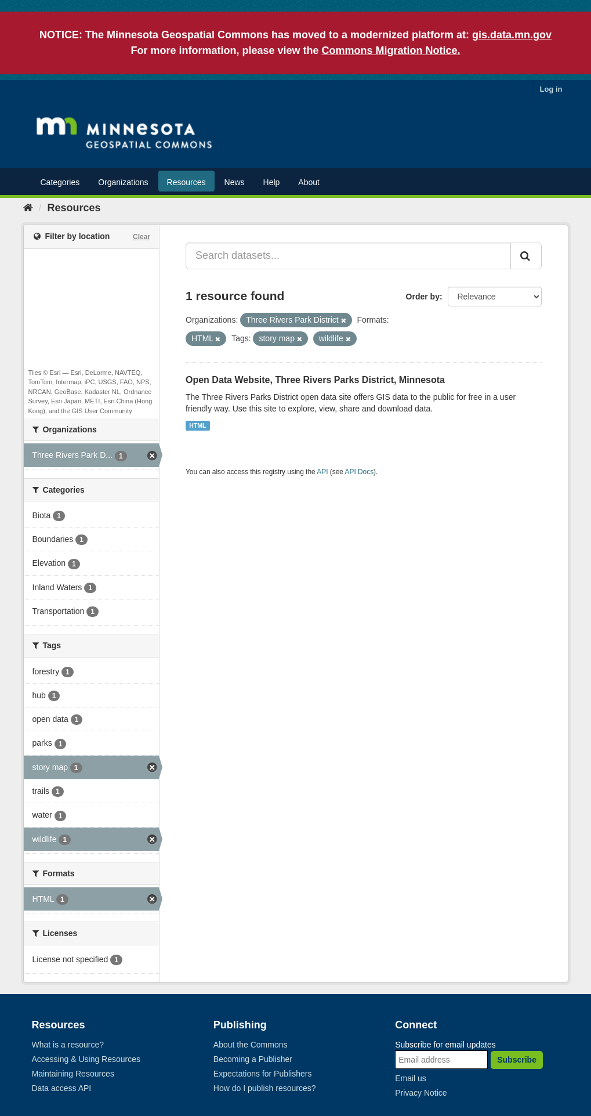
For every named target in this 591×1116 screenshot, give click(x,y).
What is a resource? (68, 1044)
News (234, 182)
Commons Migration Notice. (391, 50)
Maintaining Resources (73, 1073)
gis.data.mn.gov (512, 35)
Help (271, 182)
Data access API (62, 1088)
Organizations (123, 182)
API (322, 472)
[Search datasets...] (348, 256)
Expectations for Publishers (262, 1073)
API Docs (359, 472)
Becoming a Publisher (252, 1059)
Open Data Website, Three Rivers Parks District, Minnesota (315, 380)
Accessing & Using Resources (86, 1059)
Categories (60, 182)
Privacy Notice (421, 1092)
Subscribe (516, 1059)
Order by (423, 296)
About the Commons (250, 1044)
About (309, 182)
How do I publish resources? (264, 1088)
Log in (551, 89)
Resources (186, 182)
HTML (197, 425)
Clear (141, 237)
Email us (410, 1078)
